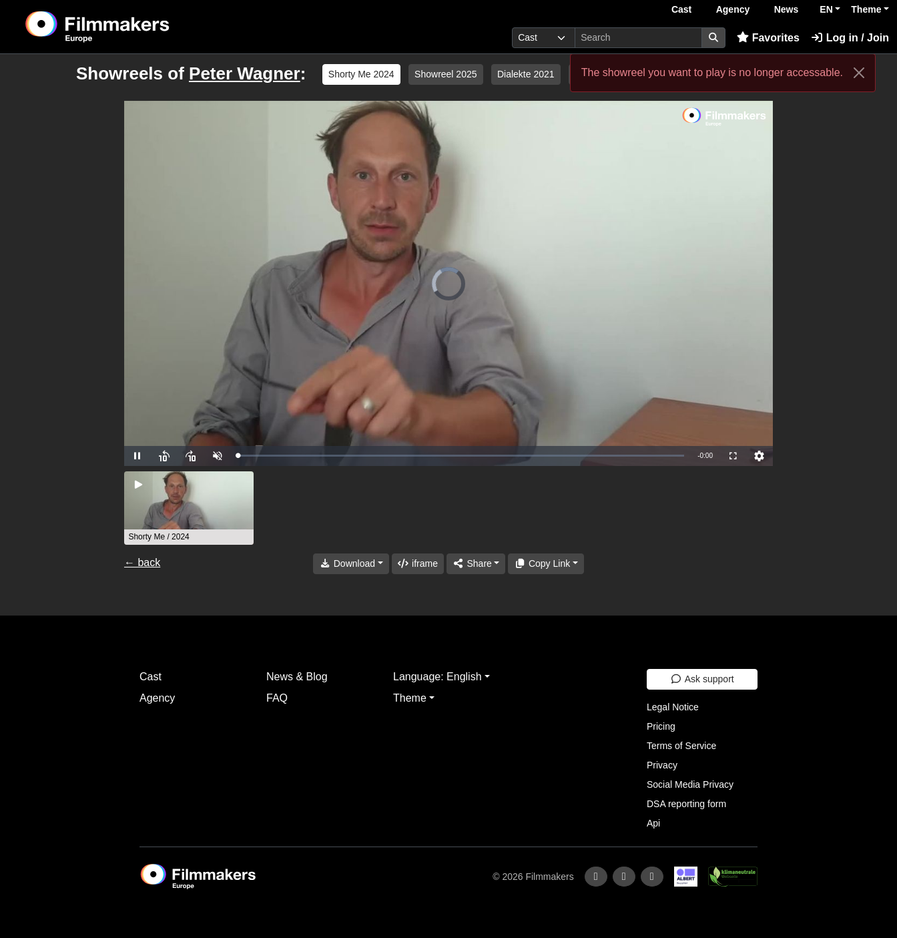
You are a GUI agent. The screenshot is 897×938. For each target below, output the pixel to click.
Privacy (662, 765)
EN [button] (826, 9)
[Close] (859, 72)
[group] (189, 508)
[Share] (475, 563)
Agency (733, 9)
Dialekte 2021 (526, 74)
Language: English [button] (437, 676)
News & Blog (297, 676)
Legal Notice (673, 707)
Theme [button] (866, 9)
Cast (681, 9)
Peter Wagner (244, 73)
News (786, 9)
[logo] (130, 26)
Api (653, 823)
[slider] (461, 456)
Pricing (661, 726)
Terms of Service (681, 745)
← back (142, 562)
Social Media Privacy (690, 784)
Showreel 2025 (445, 74)
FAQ (277, 698)
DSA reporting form (686, 803)
